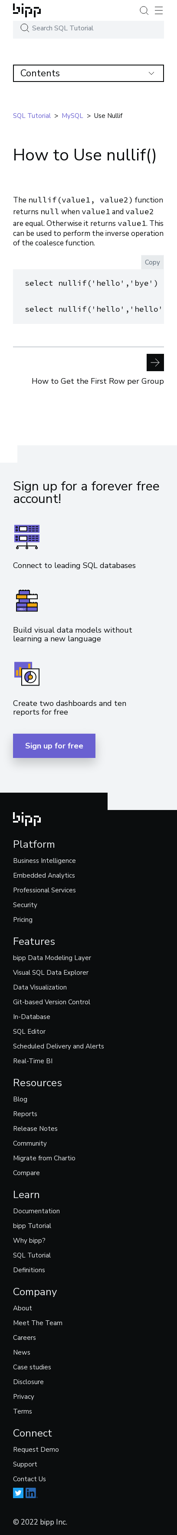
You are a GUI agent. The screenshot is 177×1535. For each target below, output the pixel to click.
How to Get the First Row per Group (98, 368)
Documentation (36, 1209)
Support (25, 1463)
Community (30, 1142)
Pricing (23, 918)
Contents (87, 73)
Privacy (23, 1395)
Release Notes (35, 1127)
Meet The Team (37, 1321)
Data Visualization (40, 986)
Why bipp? (29, 1239)
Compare (26, 1171)
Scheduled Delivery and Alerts (58, 1045)
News (21, 1351)
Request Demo (36, 1448)
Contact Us (29, 1477)
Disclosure (28, 1380)
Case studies (32, 1366)
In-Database (31, 1015)
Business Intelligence (44, 859)
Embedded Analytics (44, 874)
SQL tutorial (32, 115)
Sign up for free (54, 744)
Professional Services (44, 889)
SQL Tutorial (32, 1254)
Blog (20, 1098)
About (22, 1307)
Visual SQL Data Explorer (50, 971)
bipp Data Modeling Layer (52, 956)
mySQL (72, 115)
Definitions (29, 1268)
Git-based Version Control (51, 1000)
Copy (152, 262)
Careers (24, 1336)
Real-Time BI (32, 1059)
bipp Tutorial (32, 1224)
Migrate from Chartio (44, 1157)
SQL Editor (29, 1030)
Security (25, 903)
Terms (22, 1410)
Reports (25, 1112)
